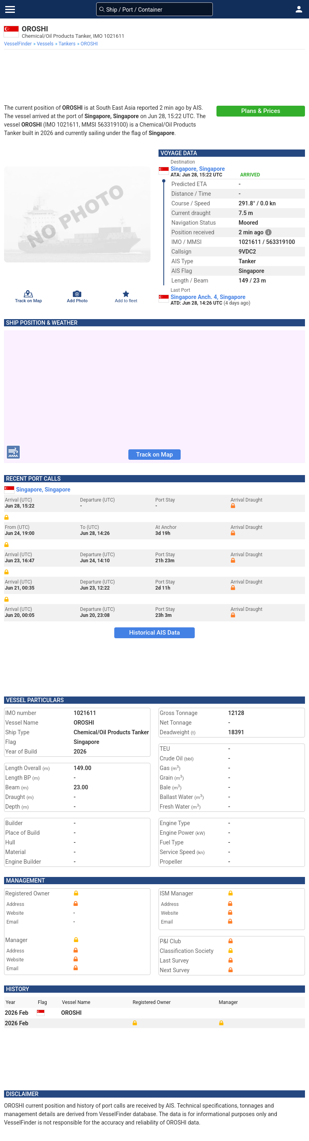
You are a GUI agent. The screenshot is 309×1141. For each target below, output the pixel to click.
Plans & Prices (260, 111)
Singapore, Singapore (198, 169)
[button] (299, 9)
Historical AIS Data (154, 632)
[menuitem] (18, 43)
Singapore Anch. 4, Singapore (208, 297)
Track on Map (154, 454)
